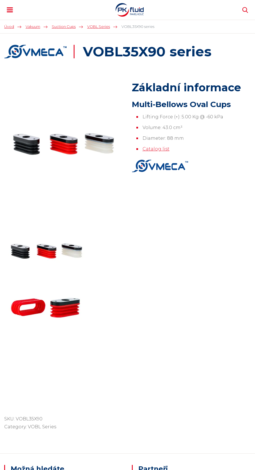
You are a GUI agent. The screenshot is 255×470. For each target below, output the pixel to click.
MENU (9, 9)
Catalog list (156, 149)
